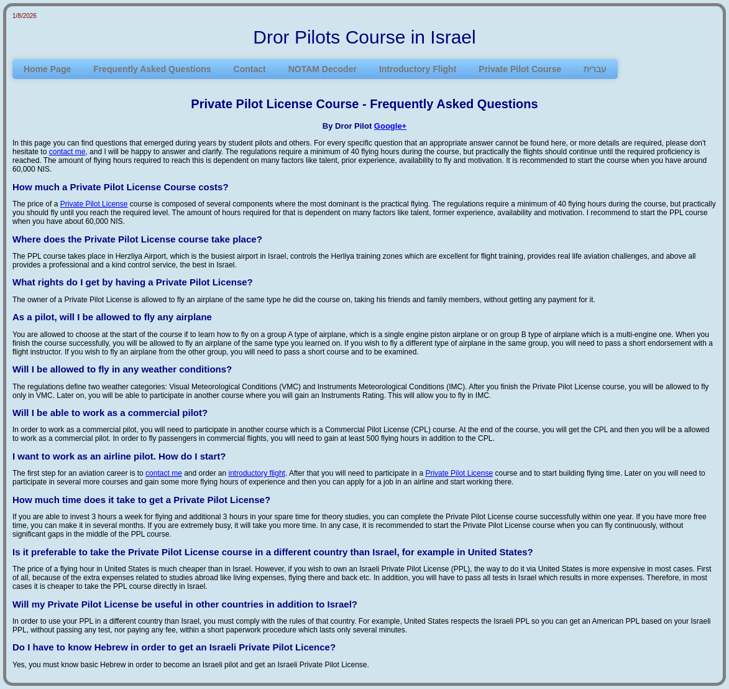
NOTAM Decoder (322, 69)
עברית (595, 69)
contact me (67, 151)
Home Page (47, 69)
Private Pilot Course (520, 69)
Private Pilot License (94, 204)
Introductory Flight (417, 69)
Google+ (390, 126)
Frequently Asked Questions (152, 69)
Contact (250, 69)
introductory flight (257, 473)
